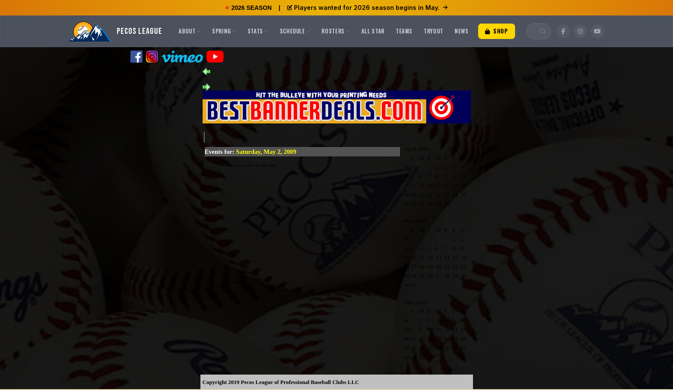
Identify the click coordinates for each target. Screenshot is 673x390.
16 (446, 185)
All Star (373, 31)
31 (413, 285)
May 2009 (415, 221)
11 (463, 176)
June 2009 (415, 302)
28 (430, 204)
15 (438, 185)
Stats (258, 31)
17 (455, 185)
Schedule (295, 31)
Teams (404, 31)
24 (455, 195)
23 (446, 195)
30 (446, 204)
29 (438, 204)
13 (421, 185)
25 (463, 195)
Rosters (335, 31)
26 (413, 204)
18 (463, 185)
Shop (496, 31)
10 (455, 176)
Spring (224, 31)
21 (430, 195)
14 (430, 185)
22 (438, 195)
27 (421, 204)
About (190, 31)
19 (413, 195)
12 (413, 185)
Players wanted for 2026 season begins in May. (367, 7)
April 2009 (416, 149)
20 (421, 195)
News (462, 31)
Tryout (433, 31)
